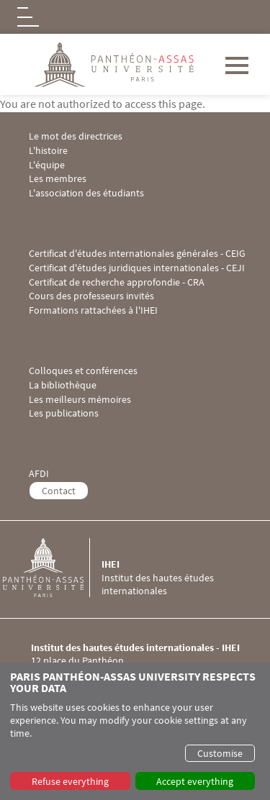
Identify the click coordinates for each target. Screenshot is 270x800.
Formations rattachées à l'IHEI (93, 310)
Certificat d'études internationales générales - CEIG (137, 253)
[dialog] (135, 731)
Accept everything (194, 781)
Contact (59, 490)
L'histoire (48, 151)
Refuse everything (70, 781)
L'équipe (47, 165)
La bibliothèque (62, 385)
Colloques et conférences (83, 371)
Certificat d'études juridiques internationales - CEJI (137, 268)
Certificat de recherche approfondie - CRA (116, 282)
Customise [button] (220, 753)
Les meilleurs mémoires (80, 400)
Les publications (64, 413)
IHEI (111, 564)
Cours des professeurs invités (91, 296)
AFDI (39, 474)
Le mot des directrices (75, 136)
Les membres (57, 179)
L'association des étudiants (86, 193)
